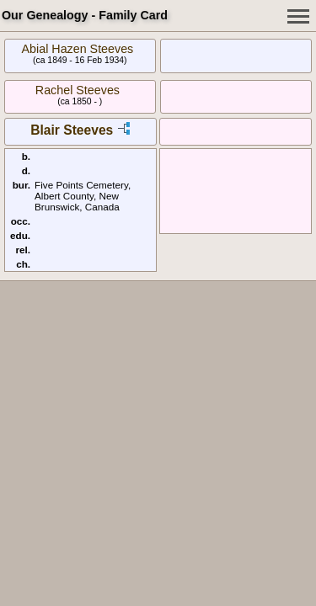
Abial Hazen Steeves (78, 49)
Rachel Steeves (77, 90)
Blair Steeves (71, 130)
